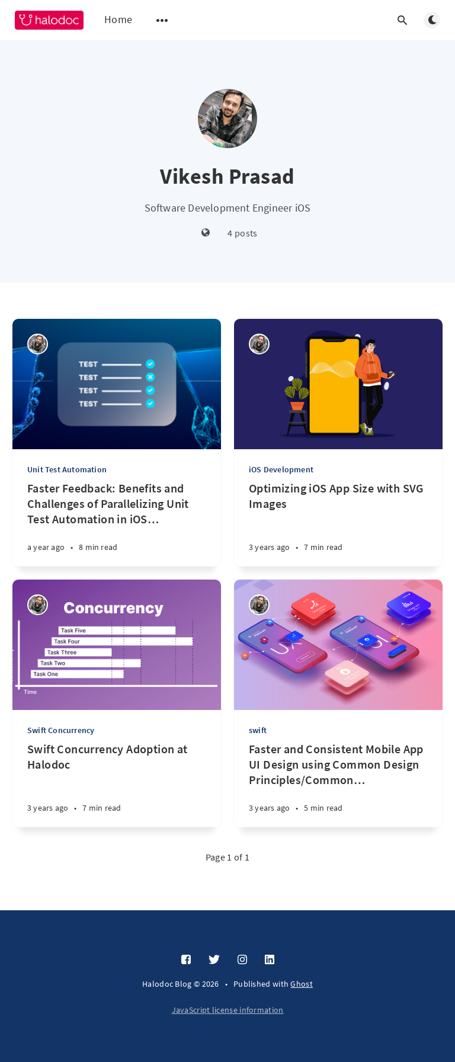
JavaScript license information (228, 1010)
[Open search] (402, 20)
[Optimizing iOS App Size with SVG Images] (338, 524)
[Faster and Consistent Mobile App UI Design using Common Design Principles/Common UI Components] (338, 784)
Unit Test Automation (67, 469)
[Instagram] (242, 960)
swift (258, 730)
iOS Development (281, 469)
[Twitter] (214, 960)
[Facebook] (186, 960)
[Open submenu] (162, 20)
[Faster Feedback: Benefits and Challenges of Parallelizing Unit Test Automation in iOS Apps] (116, 524)
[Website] (205, 233)
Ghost (301, 983)
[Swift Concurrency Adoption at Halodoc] (116, 784)
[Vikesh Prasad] (37, 344)
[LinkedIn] (269, 960)
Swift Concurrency (60, 730)
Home (118, 19)
